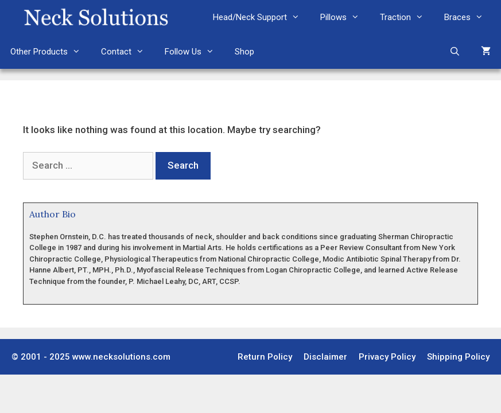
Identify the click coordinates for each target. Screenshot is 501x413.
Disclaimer (325, 357)
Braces (469, 17)
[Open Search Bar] (455, 51)
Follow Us (194, 51)
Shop (244, 51)
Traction (407, 17)
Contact (127, 51)
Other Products (50, 51)
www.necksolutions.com (121, 357)
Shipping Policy (458, 357)
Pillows (345, 17)
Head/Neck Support (261, 17)
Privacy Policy (387, 357)
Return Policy (265, 357)
